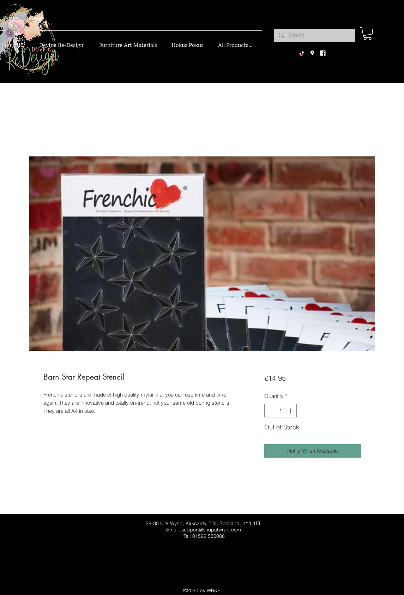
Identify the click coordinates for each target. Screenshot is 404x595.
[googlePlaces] (312, 53)
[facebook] (322, 53)
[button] (367, 33)
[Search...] (314, 35)
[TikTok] (301, 53)
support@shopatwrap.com (211, 529)
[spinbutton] (281, 410)
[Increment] (291, 410)
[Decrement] (270, 410)
